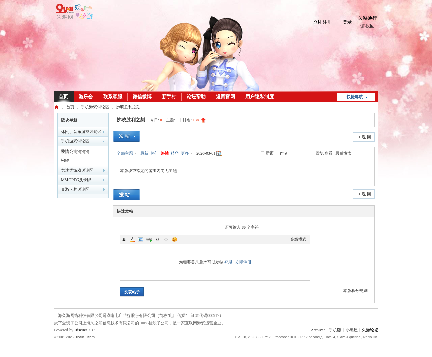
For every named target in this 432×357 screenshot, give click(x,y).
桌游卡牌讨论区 (75, 189)
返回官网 (225, 96)
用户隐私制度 (259, 96)
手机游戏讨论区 (95, 107)
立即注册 (322, 22)
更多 (185, 153)
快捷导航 (355, 96)
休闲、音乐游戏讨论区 (81, 131)
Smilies (174, 239)
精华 (175, 153)
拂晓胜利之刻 (128, 107)
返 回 (366, 137)
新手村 (169, 96)
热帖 (165, 153)
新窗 (270, 152)
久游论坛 (56, 107)
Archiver (317, 330)
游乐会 (86, 96)
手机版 (335, 330)
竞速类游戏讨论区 (77, 170)
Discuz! (80, 330)
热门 (155, 153)
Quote (157, 239)
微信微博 (142, 96)
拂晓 (65, 160)
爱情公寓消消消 (75, 151)
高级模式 (298, 239)
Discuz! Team (84, 337)
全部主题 (125, 153)
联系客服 (112, 96)
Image (140, 239)
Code (166, 239)
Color (132, 239)
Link (149, 239)
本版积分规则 (355, 290)
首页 (63, 96)
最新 (144, 153)
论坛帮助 (196, 96)
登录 (347, 22)
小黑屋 (352, 330)
